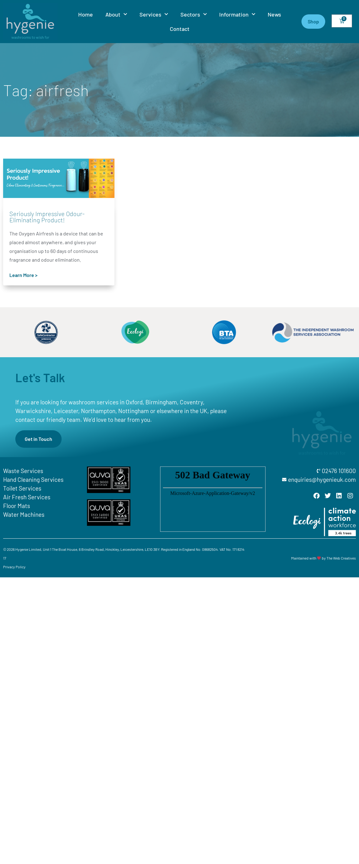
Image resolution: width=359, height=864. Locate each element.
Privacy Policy (14, 567)
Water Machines (23, 514)
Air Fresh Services (26, 497)
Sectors (193, 14)
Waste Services (23, 470)
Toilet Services (22, 488)
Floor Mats (16, 505)
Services (153, 14)
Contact (180, 28)
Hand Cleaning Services (33, 479)
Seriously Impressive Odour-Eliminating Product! (47, 217)
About (116, 14)
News (274, 14)
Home (85, 14)
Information (237, 14)
